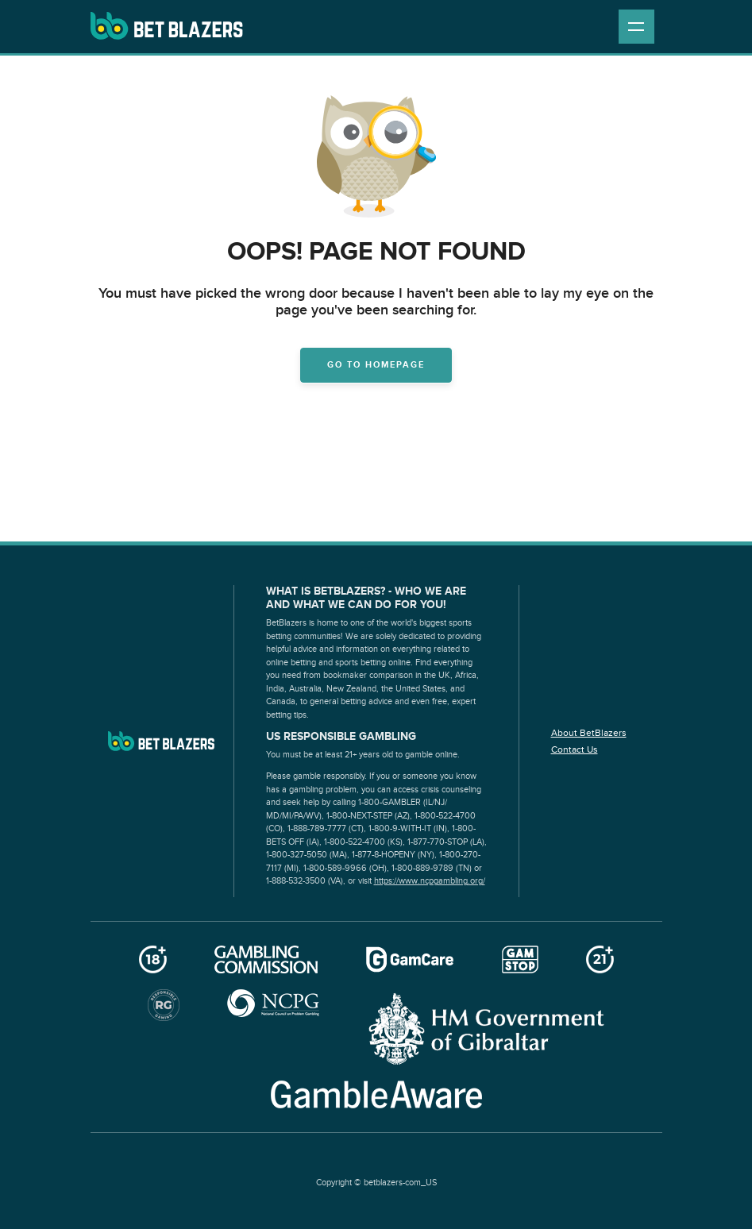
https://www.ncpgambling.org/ (429, 881)
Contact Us (574, 749)
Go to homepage (376, 365)
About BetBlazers (589, 732)
